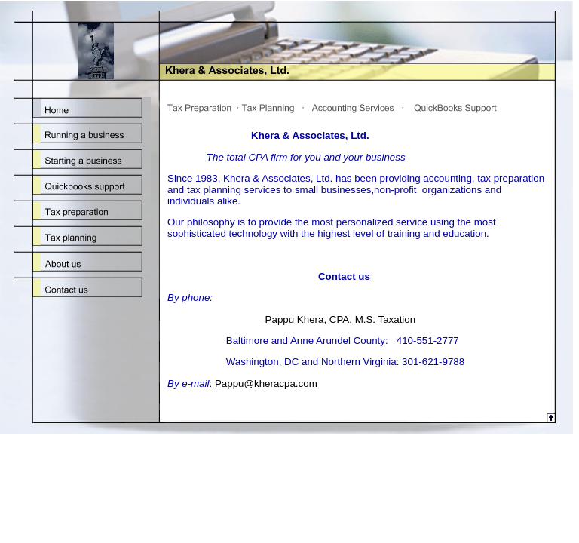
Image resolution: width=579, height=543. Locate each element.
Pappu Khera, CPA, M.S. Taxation (340, 319)
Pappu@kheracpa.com (266, 383)
